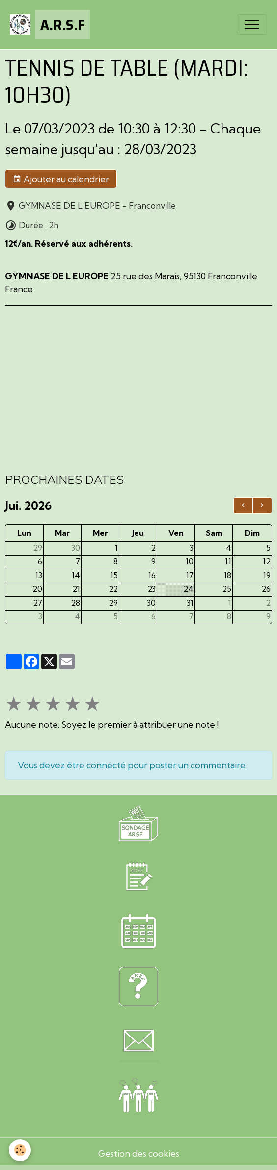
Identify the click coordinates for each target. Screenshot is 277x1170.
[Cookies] (20, 1150)
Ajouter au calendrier (61, 179)
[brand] (50, 24)
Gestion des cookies (138, 1153)
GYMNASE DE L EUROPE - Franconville (97, 206)
